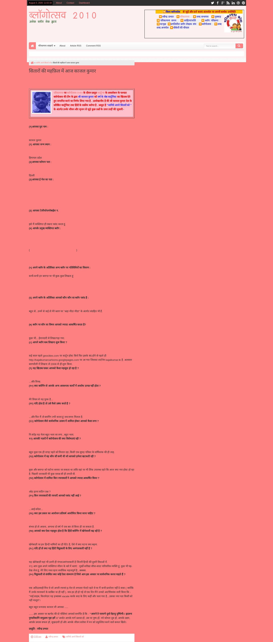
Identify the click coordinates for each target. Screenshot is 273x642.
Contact (70, 3)
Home (32, 45)
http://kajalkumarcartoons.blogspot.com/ (53, 250)
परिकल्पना (182, 16)
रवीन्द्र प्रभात (53, 637)
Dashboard (84, 3)
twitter (212, 3)
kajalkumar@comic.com (42, 193)
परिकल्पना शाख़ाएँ (45, 45)
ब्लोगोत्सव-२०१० (74, 92)
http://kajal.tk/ (36, 236)
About (59, 3)
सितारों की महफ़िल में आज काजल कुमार (62, 70)
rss (228, 3)
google (222, 3)
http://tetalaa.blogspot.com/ (44, 280)
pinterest (243, 3)
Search (239, 45)
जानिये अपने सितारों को (75, 637)
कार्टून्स (101, 92)
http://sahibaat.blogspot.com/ (45, 254)
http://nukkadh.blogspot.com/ (45, 293)
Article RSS (75, 45)
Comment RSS (93, 45)
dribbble (238, 3)
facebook (217, 3)
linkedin (233, 3)
